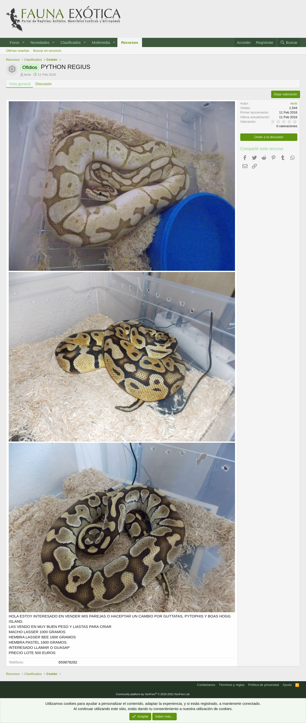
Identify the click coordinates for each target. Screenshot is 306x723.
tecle (27, 74)
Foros (14, 42)
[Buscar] (289, 42)
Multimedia (101, 42)
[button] (23, 42)
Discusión (43, 84)
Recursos (129, 42)
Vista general (19, 84)
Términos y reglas (231, 685)
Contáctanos (206, 685)
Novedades (39, 42)
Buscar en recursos (47, 51)
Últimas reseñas (17, 51)
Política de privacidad (263, 685)
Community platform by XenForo (153, 694)
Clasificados (71, 42)
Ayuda (287, 685)
